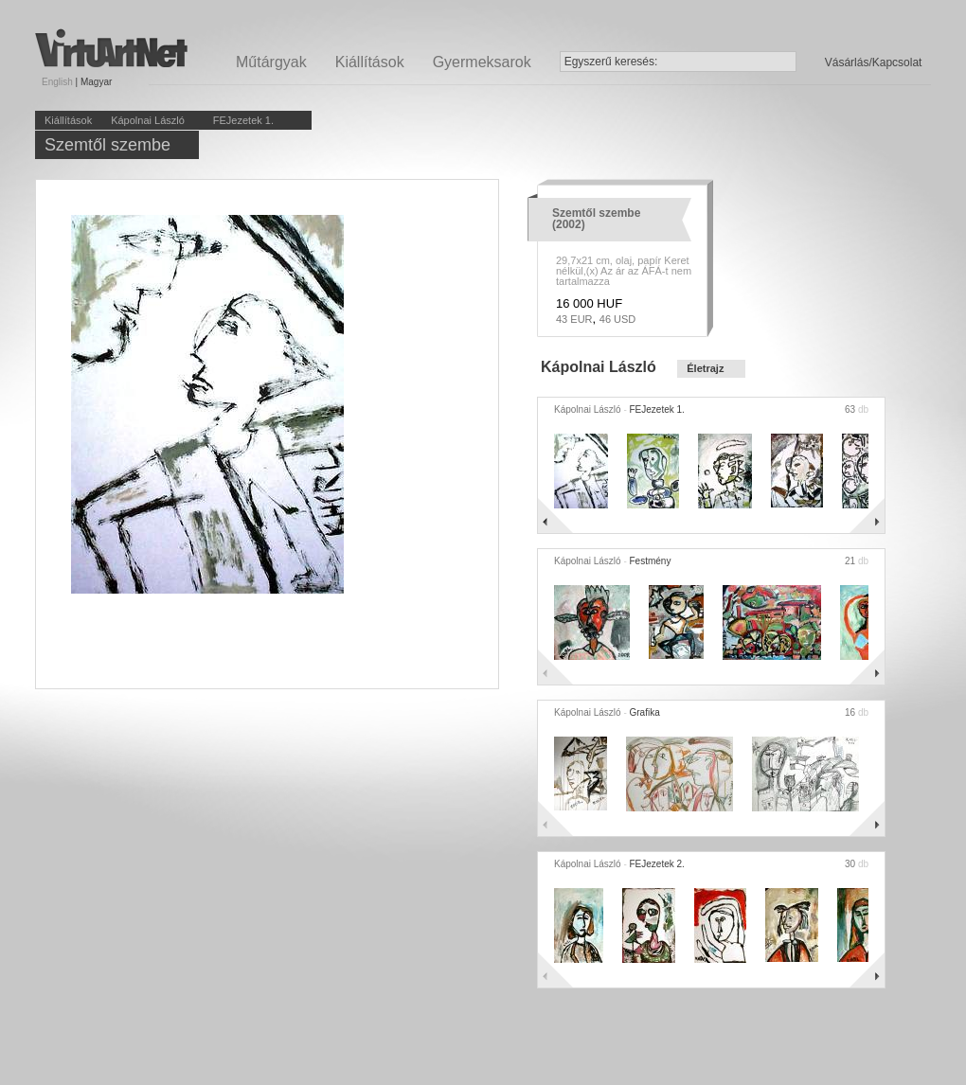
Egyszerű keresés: (611, 61)
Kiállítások (369, 62)
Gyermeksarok (482, 62)
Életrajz (705, 368)
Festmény (650, 561)
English (57, 82)
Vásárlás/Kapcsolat (873, 62)
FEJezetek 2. (657, 864)
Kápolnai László (148, 120)
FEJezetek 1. (243, 120)
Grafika (645, 712)
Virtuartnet (111, 47)
